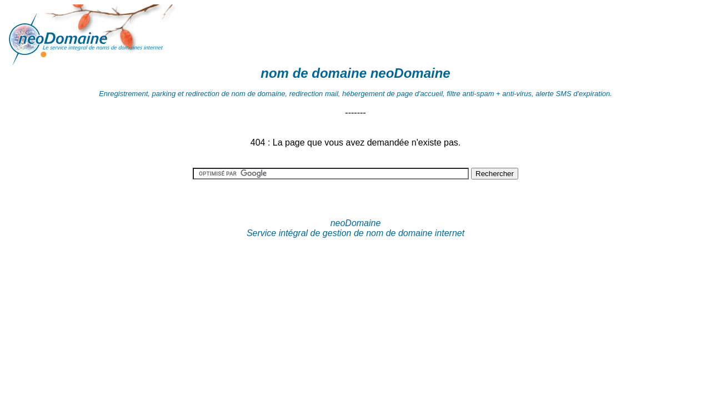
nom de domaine (314, 73)
